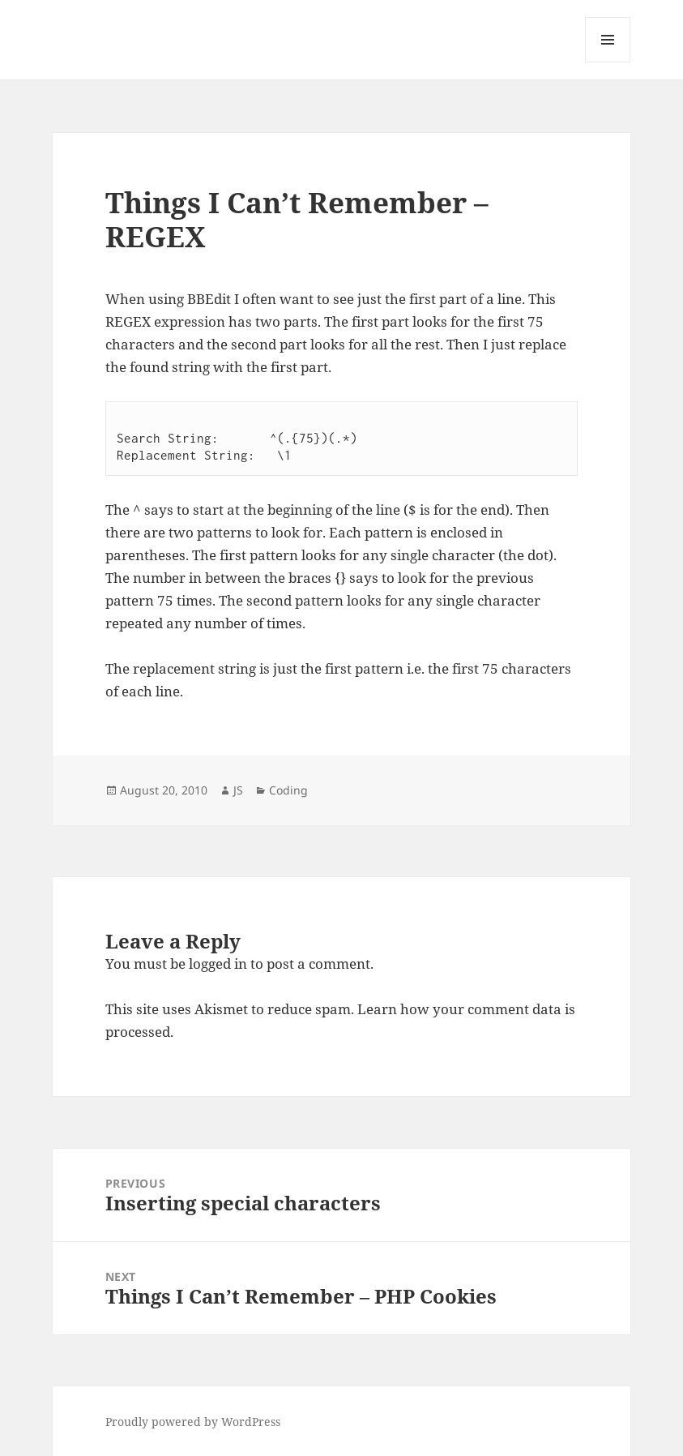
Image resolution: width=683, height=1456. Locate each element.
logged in (218, 963)
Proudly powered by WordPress (192, 1421)
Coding (288, 790)
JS (238, 790)
